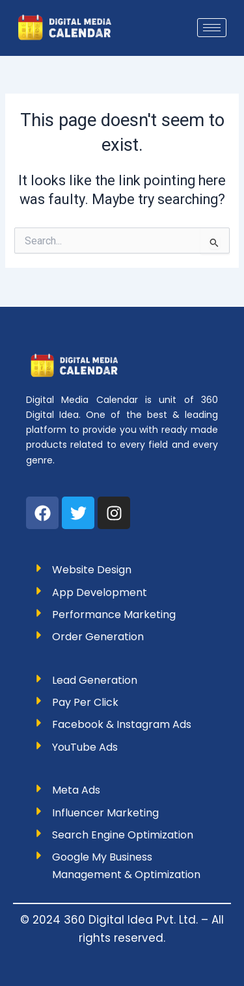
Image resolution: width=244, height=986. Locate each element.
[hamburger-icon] (211, 27)
